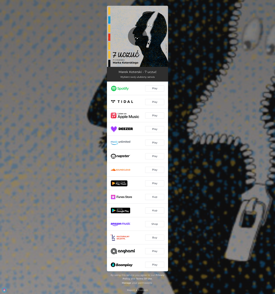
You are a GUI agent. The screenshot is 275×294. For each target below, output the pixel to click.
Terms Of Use (144, 278)
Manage (126, 282)
